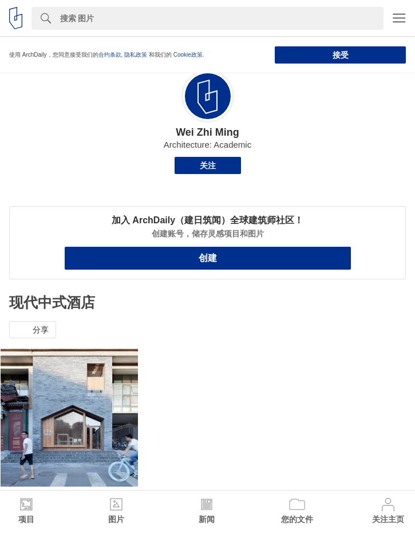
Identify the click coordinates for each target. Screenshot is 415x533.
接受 (341, 55)
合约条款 (109, 55)
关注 (208, 165)
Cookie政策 (188, 55)
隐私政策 (135, 55)
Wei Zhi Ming (207, 132)
